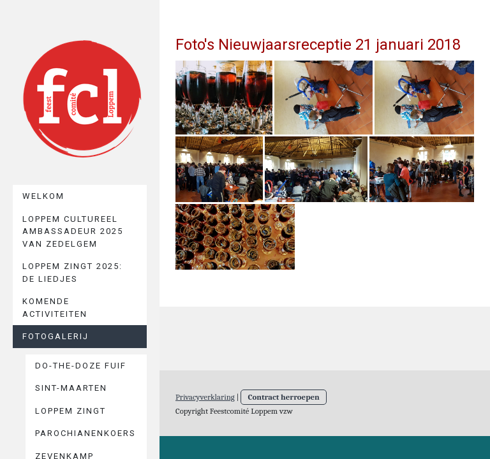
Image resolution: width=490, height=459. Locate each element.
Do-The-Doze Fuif (80, 365)
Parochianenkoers (85, 433)
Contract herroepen (283, 397)
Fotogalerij (55, 336)
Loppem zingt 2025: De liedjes (72, 272)
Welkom (43, 196)
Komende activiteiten (54, 307)
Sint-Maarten (71, 388)
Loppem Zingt (70, 411)
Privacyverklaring (205, 397)
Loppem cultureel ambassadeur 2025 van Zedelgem (72, 231)
